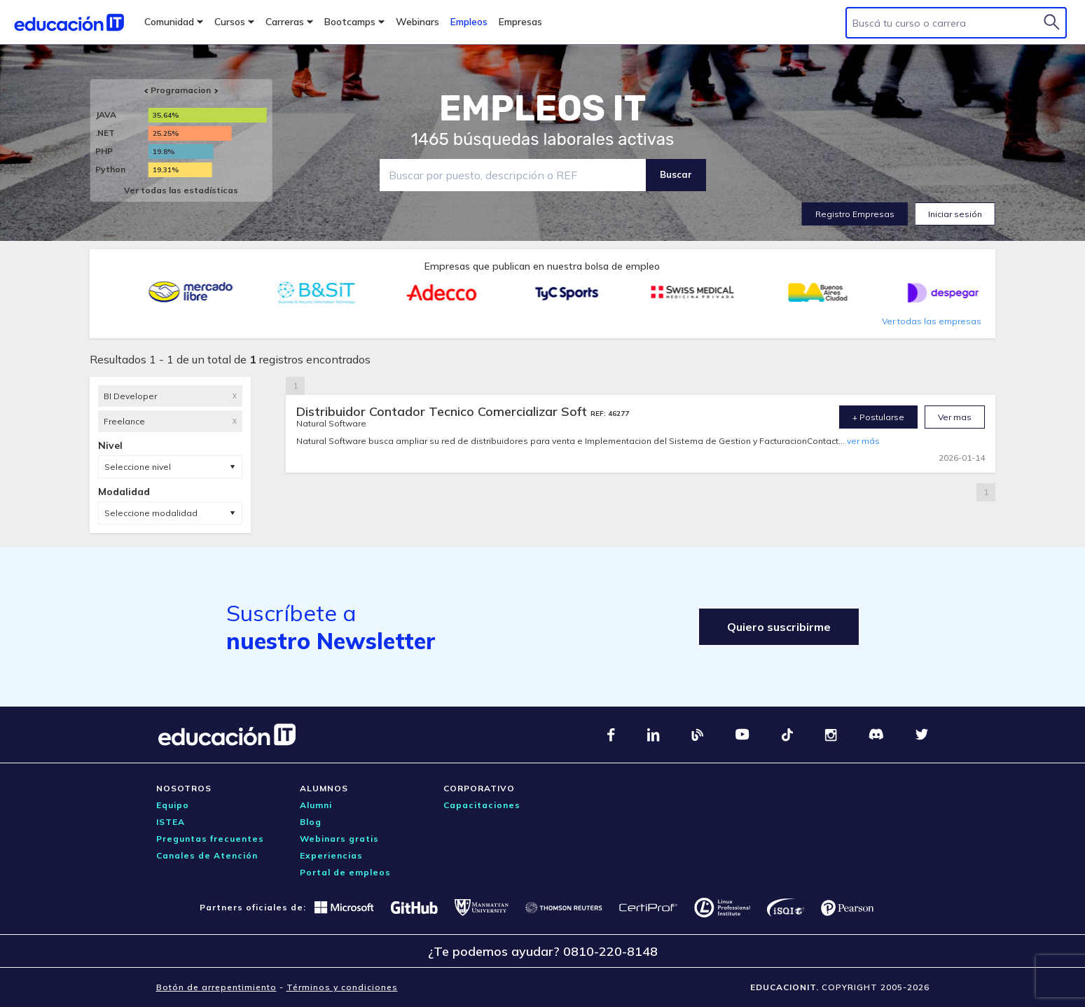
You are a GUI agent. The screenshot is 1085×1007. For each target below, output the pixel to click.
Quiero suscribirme (779, 627)
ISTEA (170, 822)
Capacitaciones (481, 805)
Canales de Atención (207, 855)
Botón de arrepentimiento (216, 987)
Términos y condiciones (342, 987)
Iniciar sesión (955, 214)
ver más (863, 441)
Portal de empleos (345, 872)
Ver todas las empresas (931, 321)
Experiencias (331, 855)
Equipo (172, 805)
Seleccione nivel (137, 466)
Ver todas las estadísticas (181, 190)
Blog (311, 822)
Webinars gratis (339, 838)
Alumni (316, 805)
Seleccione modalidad (151, 513)
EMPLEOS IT (543, 109)
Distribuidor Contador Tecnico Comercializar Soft (443, 411)
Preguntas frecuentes (210, 838)
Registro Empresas (854, 214)
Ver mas (955, 417)
